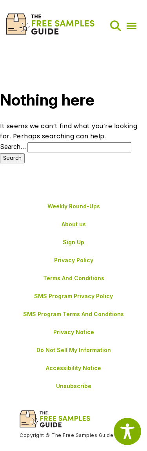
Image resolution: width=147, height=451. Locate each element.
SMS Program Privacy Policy (73, 296)
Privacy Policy (73, 260)
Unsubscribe (73, 386)
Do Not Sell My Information (73, 350)
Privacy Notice (73, 332)
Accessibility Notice (73, 368)
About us (74, 224)
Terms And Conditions (73, 278)
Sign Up (73, 242)
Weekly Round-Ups (73, 206)
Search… (13, 146)
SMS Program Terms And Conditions (73, 314)
